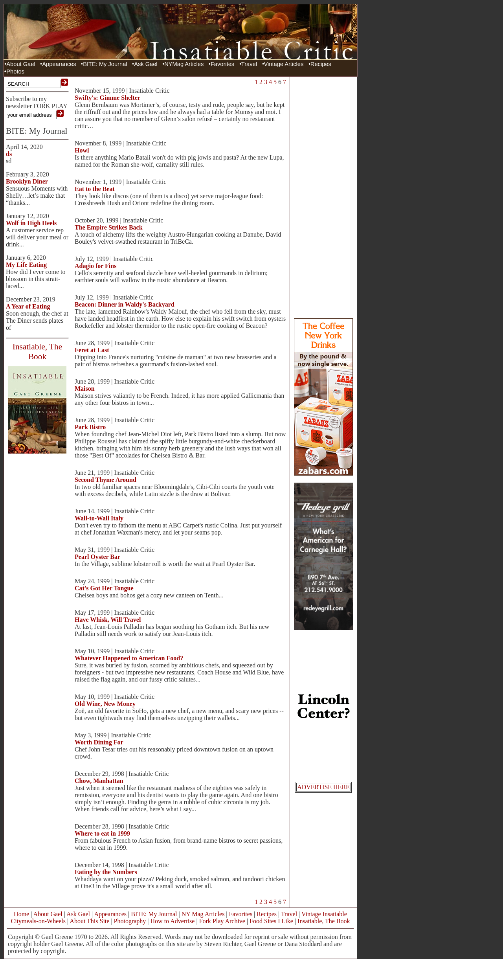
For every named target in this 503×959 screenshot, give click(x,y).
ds (9, 154)
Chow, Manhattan (99, 780)
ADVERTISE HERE (323, 787)
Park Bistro (90, 427)
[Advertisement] (323, 196)
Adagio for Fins (95, 266)
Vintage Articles (284, 64)
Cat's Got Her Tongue (104, 588)
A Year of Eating (28, 306)
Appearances (59, 64)
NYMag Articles (184, 64)
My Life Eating (26, 264)
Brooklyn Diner (27, 181)
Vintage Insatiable (324, 914)
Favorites (222, 64)
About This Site (89, 921)
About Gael (20, 64)
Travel (249, 64)
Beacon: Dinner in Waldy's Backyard (124, 304)
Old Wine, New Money (105, 703)
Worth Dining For (99, 742)
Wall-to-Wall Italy (99, 518)
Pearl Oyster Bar (97, 556)
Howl (82, 150)
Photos (15, 71)
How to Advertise (173, 921)
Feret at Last (92, 350)
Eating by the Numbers (106, 872)
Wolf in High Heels (31, 223)
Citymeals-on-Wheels (38, 921)
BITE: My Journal (105, 64)
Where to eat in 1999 (102, 833)
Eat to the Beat (95, 189)
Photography (130, 921)
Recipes (320, 64)
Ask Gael (145, 64)
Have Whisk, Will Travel (108, 619)
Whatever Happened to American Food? (129, 658)
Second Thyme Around (105, 479)
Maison (85, 388)
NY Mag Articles (203, 914)
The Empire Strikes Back (109, 227)
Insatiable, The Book (323, 921)
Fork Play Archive (222, 921)
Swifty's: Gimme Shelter (107, 97)
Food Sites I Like (271, 921)
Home (21, 914)
